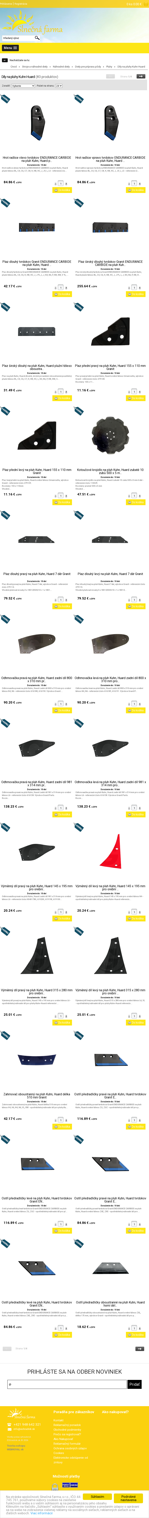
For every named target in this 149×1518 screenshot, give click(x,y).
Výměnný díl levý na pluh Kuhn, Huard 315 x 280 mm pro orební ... (110, 992)
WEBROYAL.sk (15, 1449)
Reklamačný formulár (67, 1443)
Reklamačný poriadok (67, 1425)
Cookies (59, 1453)
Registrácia (21, 3)
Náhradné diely (61, 66)
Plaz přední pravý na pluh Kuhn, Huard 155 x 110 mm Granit (110, 367)
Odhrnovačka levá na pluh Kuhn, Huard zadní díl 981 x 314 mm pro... (110, 784)
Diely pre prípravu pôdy (88, 66)
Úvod (14, 66)
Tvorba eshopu (16, 1445)
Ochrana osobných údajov (70, 1448)
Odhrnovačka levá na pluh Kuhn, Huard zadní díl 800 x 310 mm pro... (110, 680)
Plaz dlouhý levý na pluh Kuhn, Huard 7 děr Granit (110, 574)
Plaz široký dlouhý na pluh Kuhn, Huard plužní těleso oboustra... (37, 367)
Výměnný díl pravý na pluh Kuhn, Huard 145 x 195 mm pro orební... (37, 888)
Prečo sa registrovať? (67, 1434)
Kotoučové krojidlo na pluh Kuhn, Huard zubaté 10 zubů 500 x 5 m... (110, 471)
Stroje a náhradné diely (35, 66)
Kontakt (58, 1420)
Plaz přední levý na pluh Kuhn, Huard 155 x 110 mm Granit (36, 471)
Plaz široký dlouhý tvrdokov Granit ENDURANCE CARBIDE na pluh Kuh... (110, 263)
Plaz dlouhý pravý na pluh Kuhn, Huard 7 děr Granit (36, 574)
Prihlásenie (6, 3)
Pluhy (109, 66)
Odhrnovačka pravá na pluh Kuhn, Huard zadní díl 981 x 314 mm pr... (36, 784)
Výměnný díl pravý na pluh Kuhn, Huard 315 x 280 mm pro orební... (37, 992)
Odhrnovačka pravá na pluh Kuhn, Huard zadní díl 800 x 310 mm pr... (36, 680)
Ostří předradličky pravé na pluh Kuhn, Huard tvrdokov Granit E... (110, 1096)
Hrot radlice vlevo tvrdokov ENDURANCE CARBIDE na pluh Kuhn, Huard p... (37, 159)
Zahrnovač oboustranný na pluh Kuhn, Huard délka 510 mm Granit (36, 1096)
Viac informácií (48, 1513)
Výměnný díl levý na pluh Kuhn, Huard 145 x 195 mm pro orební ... (110, 888)
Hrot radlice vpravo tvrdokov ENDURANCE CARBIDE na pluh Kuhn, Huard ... (110, 159)
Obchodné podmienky (67, 1429)
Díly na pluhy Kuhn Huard (131, 66)
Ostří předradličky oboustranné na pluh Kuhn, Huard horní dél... (110, 1304)
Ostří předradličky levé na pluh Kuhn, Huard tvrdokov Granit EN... (37, 1200)
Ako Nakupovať (63, 1439)
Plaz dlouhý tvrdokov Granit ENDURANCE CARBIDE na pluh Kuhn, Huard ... (36, 263)
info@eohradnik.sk (24, 1429)
